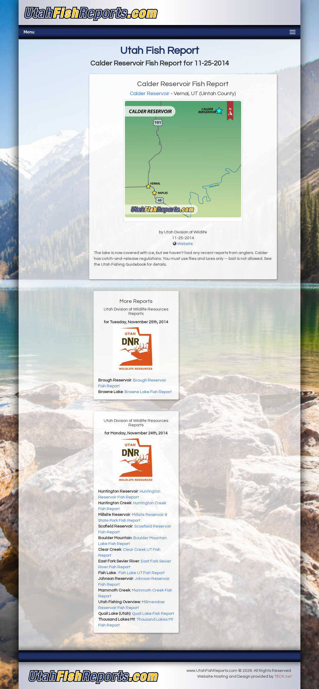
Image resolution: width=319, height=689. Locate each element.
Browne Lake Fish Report (148, 392)
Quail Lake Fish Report (153, 614)
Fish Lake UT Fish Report (142, 573)
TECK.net (283, 676)
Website (185, 244)
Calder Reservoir (149, 93)
